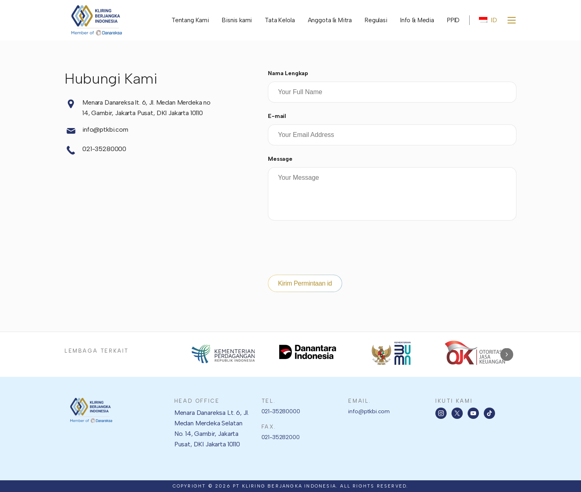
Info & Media (417, 20)
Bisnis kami (237, 20)
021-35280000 (95, 150)
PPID (453, 20)
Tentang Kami (190, 20)
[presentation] (329, 249)
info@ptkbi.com (96, 130)
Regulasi (376, 20)
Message (280, 159)
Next (506, 354)
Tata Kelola (280, 20)
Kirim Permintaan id (305, 283)
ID (488, 20)
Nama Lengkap (288, 73)
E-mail (277, 116)
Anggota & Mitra (330, 20)
